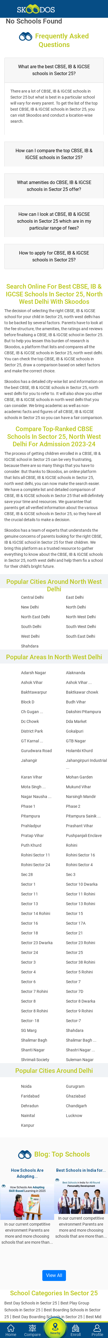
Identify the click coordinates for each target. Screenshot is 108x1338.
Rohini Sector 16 (80, 855)
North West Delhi (81, 617)
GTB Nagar (76, 741)
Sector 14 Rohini (35, 913)
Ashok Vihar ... (79, 682)
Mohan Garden (79, 777)
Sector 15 (74, 913)
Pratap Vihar (32, 835)
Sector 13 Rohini (80, 903)
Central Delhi (32, 597)
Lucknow (74, 1115)
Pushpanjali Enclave (84, 835)
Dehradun (30, 1106)
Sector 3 (28, 962)
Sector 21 (74, 933)
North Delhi (76, 607)
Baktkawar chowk (82, 692)
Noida (26, 1086)
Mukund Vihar (78, 787)
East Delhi (75, 597)
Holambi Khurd (79, 750)
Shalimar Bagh (34, 1040)
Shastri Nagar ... (80, 1050)
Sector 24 (29, 952)
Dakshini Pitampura (83, 711)
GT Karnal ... (32, 741)
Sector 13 (29, 903)
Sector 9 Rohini (79, 1011)
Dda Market (76, 721)
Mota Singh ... (33, 787)
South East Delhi (80, 636)
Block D (27, 702)
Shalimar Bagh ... (81, 1040)
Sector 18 (29, 933)
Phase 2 (73, 806)
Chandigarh (76, 1106)
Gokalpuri (74, 731)
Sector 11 (29, 894)
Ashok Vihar (32, 682)
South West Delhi (81, 626)
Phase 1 (28, 806)
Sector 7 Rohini (34, 991)
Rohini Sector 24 (35, 864)
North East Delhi (35, 617)
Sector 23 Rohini (80, 942)
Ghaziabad (76, 1096)
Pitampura (30, 816)
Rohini (71, 845)
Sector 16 (29, 923)
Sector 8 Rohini (34, 1011)
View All (54, 1275)
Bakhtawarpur (34, 692)
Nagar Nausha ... (36, 796)
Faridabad (30, 1096)
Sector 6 (28, 981)
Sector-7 (73, 1020)
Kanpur (27, 1125)
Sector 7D (74, 991)
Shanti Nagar (33, 1050)
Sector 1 (28, 884)
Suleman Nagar (80, 1059)
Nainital (28, 1115)
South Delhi (31, 626)
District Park (32, 731)
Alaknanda (75, 672)
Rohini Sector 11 (35, 855)
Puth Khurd (31, 845)
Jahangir (29, 760)
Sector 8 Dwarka (80, 1001)
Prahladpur (31, 825)
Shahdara (30, 646)
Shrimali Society (35, 1059)
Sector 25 (74, 952)
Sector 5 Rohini (79, 972)
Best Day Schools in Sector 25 (30, 1303)
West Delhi (30, 636)
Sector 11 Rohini (80, 894)
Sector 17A (76, 923)
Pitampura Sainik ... (83, 816)
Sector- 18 (30, 1020)
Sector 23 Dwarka (37, 942)
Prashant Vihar (79, 825)
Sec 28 (27, 874)
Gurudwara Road (36, 750)
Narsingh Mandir (81, 796)
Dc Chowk (30, 721)
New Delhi (30, 607)
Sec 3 (70, 874)
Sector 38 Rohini (80, 962)
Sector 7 (73, 981)
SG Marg (29, 1030)
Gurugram (75, 1086)
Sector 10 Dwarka (82, 884)
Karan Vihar (31, 777)
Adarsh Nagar (33, 672)
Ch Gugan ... (32, 711)
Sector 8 (28, 1001)
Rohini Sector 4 (79, 864)
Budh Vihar (76, 702)
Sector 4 (28, 972)
